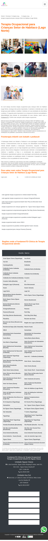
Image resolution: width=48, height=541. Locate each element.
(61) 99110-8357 (24, 485)
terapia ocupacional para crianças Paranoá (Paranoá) (16, 229)
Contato (24, 516)
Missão (24, 505)
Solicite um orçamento (24, 182)
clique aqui (21, 177)
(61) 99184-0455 (12, 177)
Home (24, 494)
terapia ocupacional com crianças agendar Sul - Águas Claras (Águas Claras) (23, 206)
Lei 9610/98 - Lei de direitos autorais (31, 450)
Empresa (24, 499)
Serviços (24, 511)
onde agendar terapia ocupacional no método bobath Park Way (19, 194)
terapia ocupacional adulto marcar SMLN (13, 222)
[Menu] (45, 4)
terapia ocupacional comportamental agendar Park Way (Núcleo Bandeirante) (23, 210)
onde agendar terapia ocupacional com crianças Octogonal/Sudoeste (21, 198)
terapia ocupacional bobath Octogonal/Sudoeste (15, 214)
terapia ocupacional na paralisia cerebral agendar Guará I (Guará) (20, 226)
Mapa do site (24, 522)
